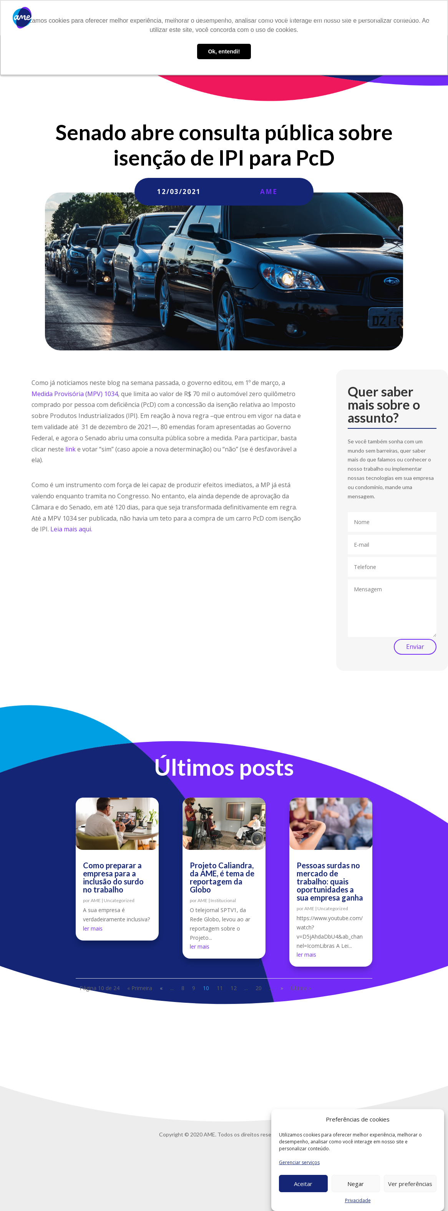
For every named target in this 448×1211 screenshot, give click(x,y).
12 (234, 988)
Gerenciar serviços (299, 1163)
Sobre (178, 18)
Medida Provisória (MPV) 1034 (75, 394)
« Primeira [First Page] (139, 988)
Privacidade (358, 1201)
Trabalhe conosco (325, 18)
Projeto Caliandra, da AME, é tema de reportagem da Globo (222, 877)
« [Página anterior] (161, 988)
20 (259, 988)
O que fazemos (214, 18)
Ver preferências (410, 1184)
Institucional (223, 900)
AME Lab (261, 18)
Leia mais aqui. (71, 529)
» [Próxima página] (281, 988)
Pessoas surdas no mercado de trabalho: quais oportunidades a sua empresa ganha (330, 881)
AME (268, 191)
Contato (369, 18)
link (70, 449)
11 (220, 988)
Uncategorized (119, 900)
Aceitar (303, 1184)
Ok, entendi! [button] (224, 51)
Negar (355, 1184)
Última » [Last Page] (301, 988)
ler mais (93, 928)
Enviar (415, 646)
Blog (288, 18)
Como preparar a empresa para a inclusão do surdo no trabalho (113, 877)
